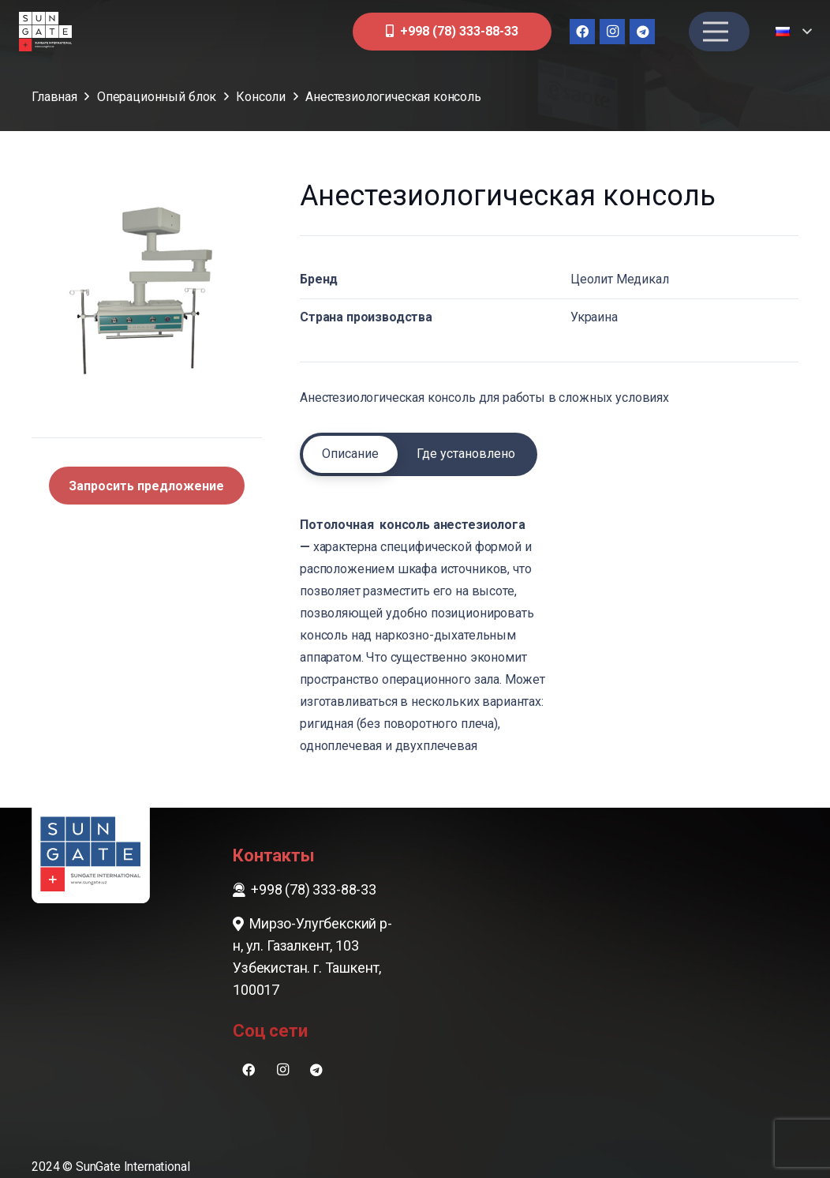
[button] (793, 31)
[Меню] (715, 31)
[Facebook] (582, 31)
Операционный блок (156, 96)
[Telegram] (642, 31)
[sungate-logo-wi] (45, 31)
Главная (54, 96)
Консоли (261, 96)
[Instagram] (612, 31)
